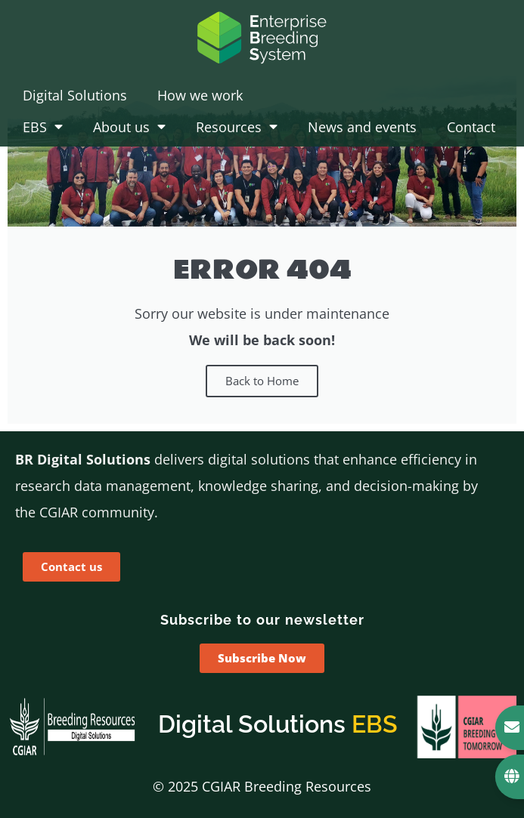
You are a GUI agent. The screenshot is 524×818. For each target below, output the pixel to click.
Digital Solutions (75, 95)
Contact (471, 127)
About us (129, 127)
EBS (43, 127)
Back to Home (262, 380)
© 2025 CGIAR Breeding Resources (262, 786)
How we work (200, 95)
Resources (237, 127)
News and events (362, 127)
